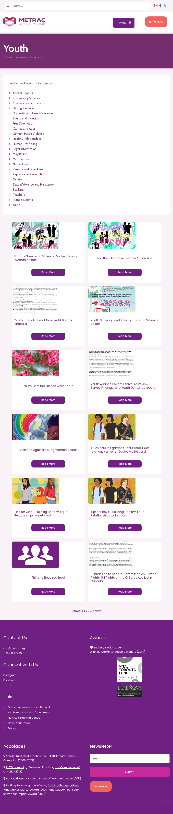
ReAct (10, 778)
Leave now (101, 786)
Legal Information (24, 149)
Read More (48, 272)
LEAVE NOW (156, 21)
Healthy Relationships (27, 139)
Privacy (12, 728)
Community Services (26, 98)
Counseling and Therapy (29, 103)
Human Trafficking (25, 144)
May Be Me (20, 154)
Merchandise (21, 159)
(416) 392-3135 (12, 653)
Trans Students (23, 200)
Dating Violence (23, 108)
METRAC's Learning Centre (24, 717)
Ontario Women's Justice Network (29, 707)
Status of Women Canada (56, 778)
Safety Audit (14, 756)
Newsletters (20, 164)
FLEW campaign (16, 767)
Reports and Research (27, 174)
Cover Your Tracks (19, 723)
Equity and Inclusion (26, 118)
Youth (16, 205)
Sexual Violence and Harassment (34, 184)
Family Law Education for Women (28, 712)
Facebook (9, 680)
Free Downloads (23, 123)
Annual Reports (23, 93)
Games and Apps (24, 128)
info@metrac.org (14, 648)
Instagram (9, 675)
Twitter (7, 685)
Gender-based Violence (28, 134)
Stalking (18, 189)
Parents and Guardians (28, 169)
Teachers (19, 195)
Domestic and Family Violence (33, 113)
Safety (17, 179)
